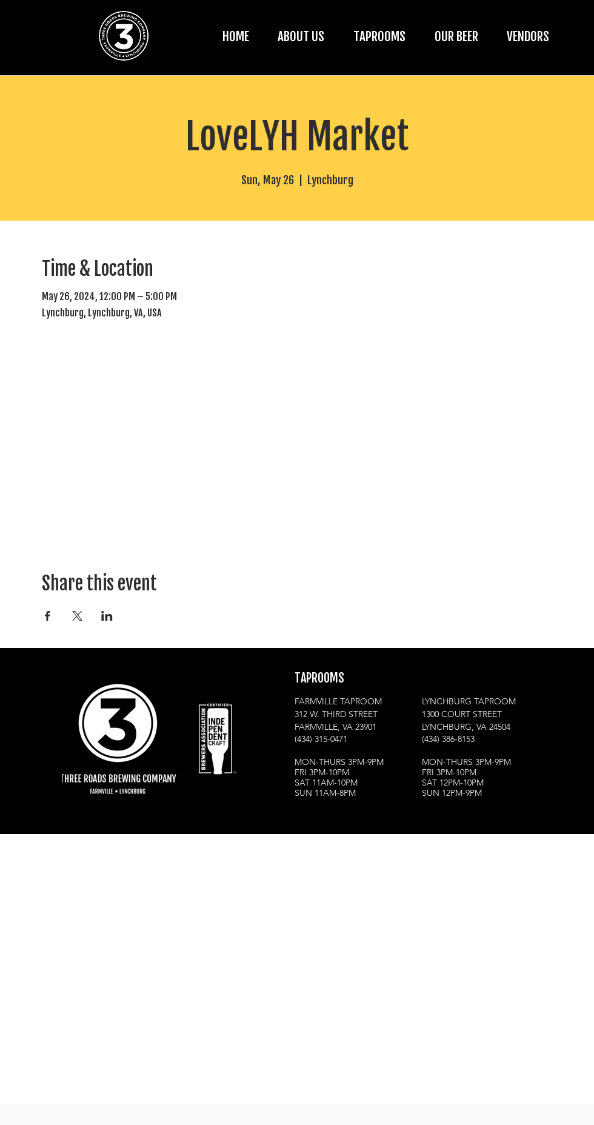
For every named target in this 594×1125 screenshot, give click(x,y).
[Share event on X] (77, 616)
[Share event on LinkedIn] (107, 616)
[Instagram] (306, 851)
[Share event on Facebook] (47, 616)
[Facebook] (336, 851)
